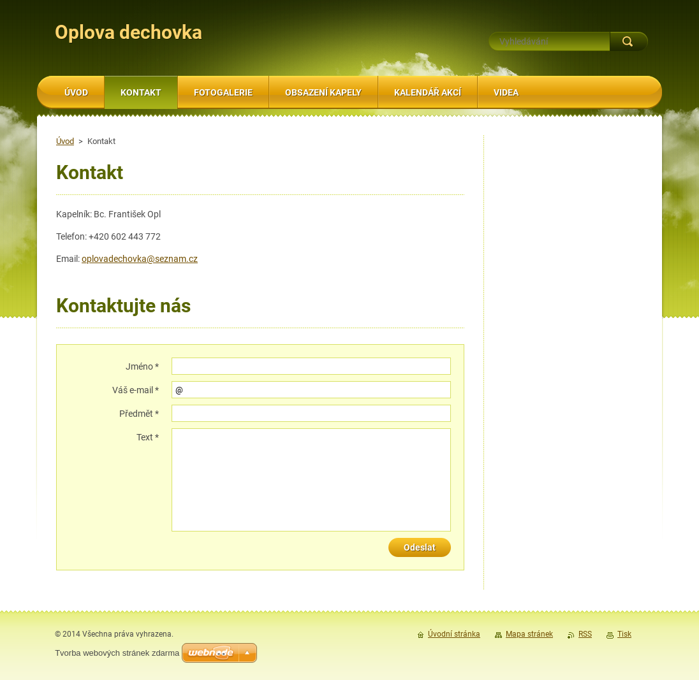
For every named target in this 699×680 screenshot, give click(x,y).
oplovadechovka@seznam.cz (140, 259)
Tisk (624, 634)
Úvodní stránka (454, 634)
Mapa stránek (529, 634)
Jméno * (142, 366)
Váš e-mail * (135, 390)
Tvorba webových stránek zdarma (117, 653)
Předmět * (139, 414)
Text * (147, 437)
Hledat (629, 41)
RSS (585, 634)
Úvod (65, 141)
